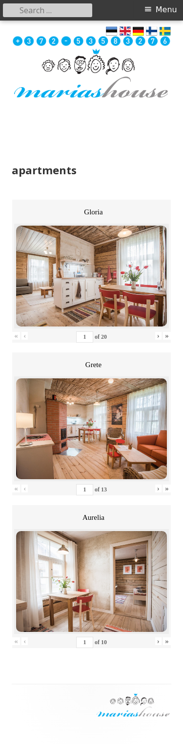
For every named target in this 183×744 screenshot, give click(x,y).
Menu (166, 9)
